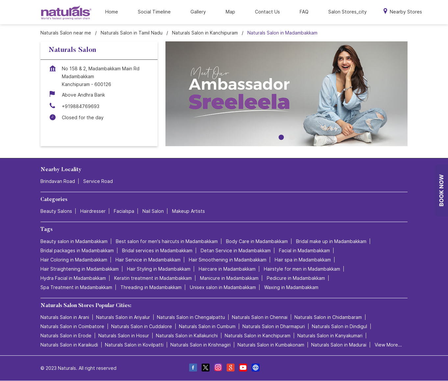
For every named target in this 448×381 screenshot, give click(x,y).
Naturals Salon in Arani (64, 317)
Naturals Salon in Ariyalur (123, 317)
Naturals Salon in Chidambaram (328, 317)
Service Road (98, 181)
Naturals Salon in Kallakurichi (187, 335)
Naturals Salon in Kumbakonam (270, 344)
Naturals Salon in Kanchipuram (257, 335)
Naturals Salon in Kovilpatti (134, 344)
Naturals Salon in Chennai (259, 317)
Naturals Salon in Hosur (123, 335)
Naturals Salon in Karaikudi (69, 344)
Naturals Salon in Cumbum (207, 326)
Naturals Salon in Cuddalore (141, 326)
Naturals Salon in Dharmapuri (273, 326)
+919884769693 (80, 106)
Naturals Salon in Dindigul (339, 326)
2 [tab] (291, 137)
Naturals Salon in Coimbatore (72, 326)
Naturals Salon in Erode (65, 335)
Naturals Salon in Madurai (338, 344)
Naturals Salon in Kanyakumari (329, 335)
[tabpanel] (286, 93)
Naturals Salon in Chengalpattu (191, 317)
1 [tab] (281, 137)
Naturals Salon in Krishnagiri (200, 344)
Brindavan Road (57, 181)
